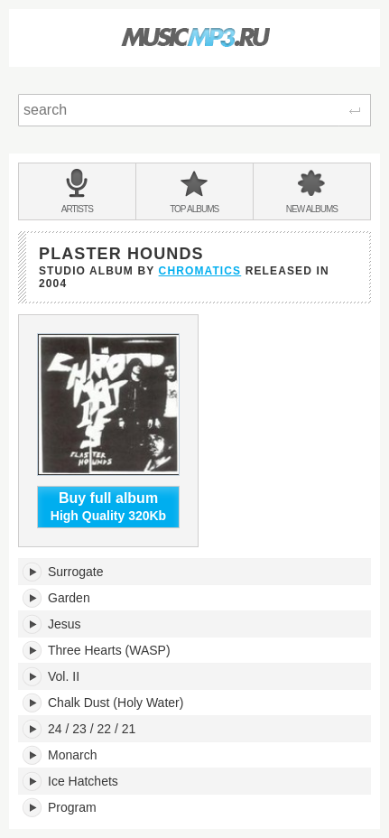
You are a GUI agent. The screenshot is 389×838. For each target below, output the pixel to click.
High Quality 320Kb (108, 506)
